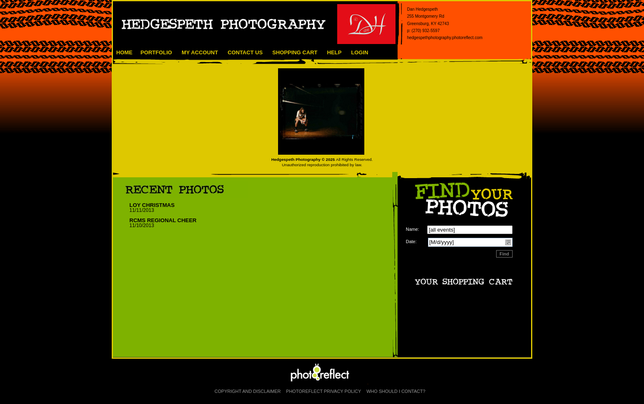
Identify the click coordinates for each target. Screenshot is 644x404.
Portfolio (156, 52)
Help (334, 52)
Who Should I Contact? (395, 391)
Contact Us (245, 52)
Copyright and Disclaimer (248, 391)
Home (124, 52)
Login (359, 52)
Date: (411, 241)
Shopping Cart (294, 52)
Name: (412, 229)
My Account (200, 52)
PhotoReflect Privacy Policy (323, 391)
